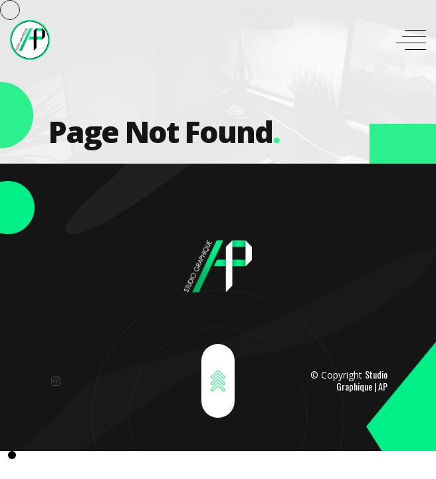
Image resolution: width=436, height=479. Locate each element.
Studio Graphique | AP (361, 380)
